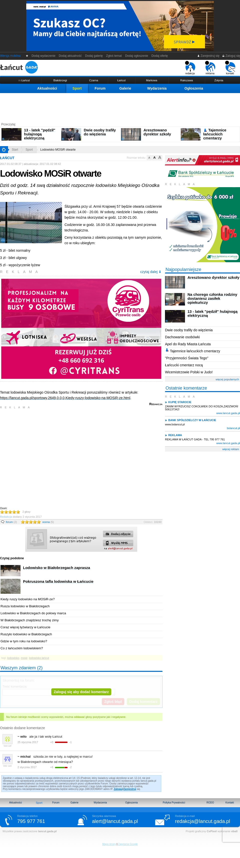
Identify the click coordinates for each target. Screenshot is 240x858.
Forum (100, 88)
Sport (77, 88)
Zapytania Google (128, 844)
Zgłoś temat (114, 56)
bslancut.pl (233, 428)
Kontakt (230, 802)
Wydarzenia (157, 88)
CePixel (212, 831)
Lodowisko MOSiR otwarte (58, 149)
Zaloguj (118, 789)
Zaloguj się (231, 56)
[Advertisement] (120, 107)
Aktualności (47, 88)
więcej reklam (230, 449)
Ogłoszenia (193, 88)
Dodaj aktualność (70, 56)
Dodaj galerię (94, 56)
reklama (210, 68)
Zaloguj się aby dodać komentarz (81, 692)
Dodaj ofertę (160, 56)
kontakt (230, 68)
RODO (210, 802)
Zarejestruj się (208, 56)
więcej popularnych (227, 379)
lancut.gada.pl (47, 831)
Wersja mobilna (10, 56)
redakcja (190, 68)
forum (11, 521)
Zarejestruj (129, 789)
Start (15, 149)
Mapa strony (109, 844)
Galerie (125, 88)
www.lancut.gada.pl (228, 413)
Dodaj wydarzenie (43, 56)
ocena (48, 521)
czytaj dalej (150, 272)
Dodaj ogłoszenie (137, 56)
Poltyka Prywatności (174, 802)
